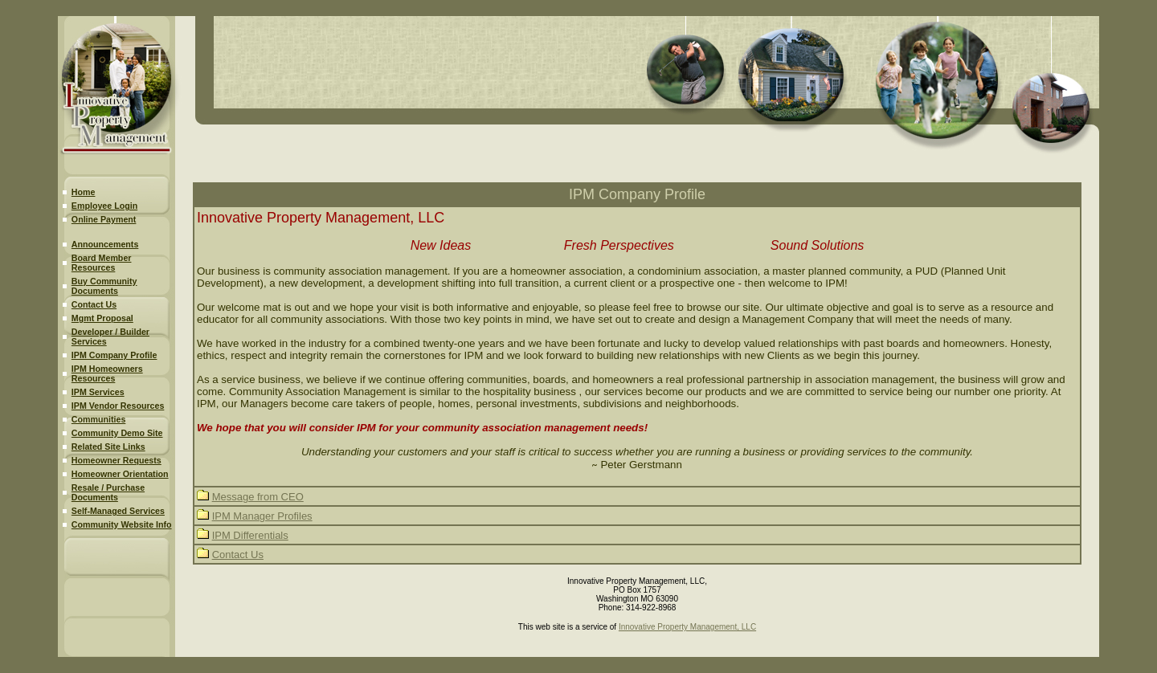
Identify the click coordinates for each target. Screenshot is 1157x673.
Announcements (105, 244)
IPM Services (98, 392)
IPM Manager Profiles (262, 516)
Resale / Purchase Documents (108, 492)
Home (84, 192)
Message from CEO (258, 497)
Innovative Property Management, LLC (687, 626)
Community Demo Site (117, 433)
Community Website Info (122, 524)
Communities (99, 419)
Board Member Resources (102, 262)
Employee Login (104, 205)
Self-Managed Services (118, 511)
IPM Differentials (250, 535)
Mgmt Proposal (102, 318)
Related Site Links (108, 446)
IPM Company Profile (114, 355)
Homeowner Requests (116, 460)
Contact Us (94, 304)
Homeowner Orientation (120, 474)
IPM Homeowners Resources (107, 373)
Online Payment (104, 219)
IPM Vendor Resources (118, 405)
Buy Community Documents (104, 286)
